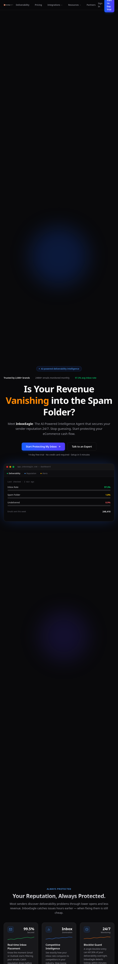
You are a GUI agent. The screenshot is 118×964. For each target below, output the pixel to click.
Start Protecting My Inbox (43, 446)
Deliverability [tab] (13, 473)
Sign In (100, 5)
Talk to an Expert (82, 446)
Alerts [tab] (44, 473)
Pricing (38, 4)
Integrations (55, 4)
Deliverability (22, 4)
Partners (91, 4)
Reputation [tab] (30, 473)
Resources (74, 4)
